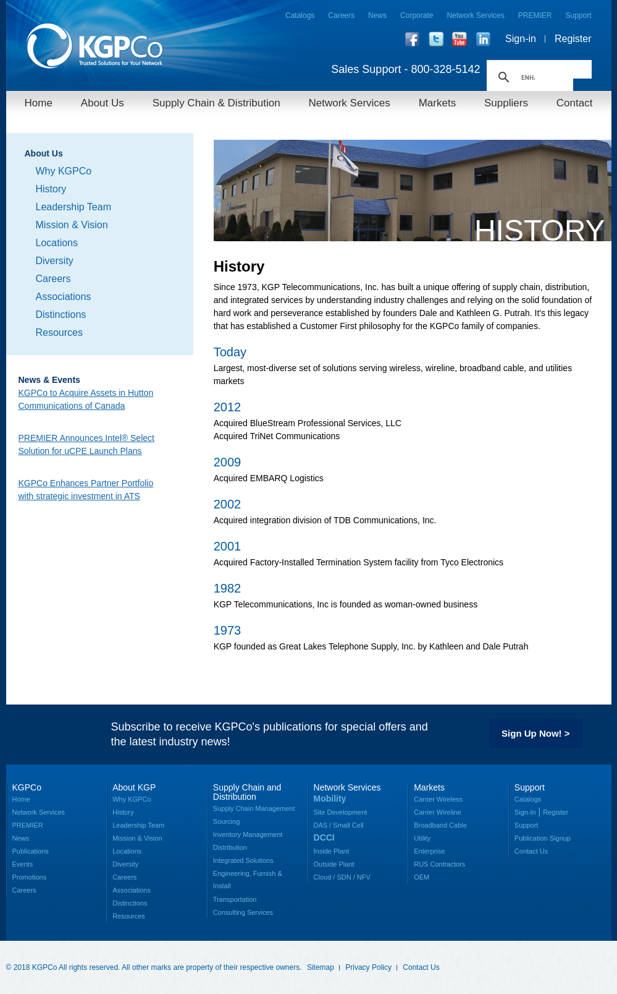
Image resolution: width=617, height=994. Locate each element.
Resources (59, 332)
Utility (422, 838)
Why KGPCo (64, 171)
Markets (437, 103)
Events (22, 864)
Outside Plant (334, 864)
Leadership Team (73, 207)
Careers (341, 15)
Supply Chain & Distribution (216, 103)
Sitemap (320, 967)
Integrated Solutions (243, 860)
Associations (63, 296)
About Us (102, 103)
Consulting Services (243, 912)
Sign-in (520, 38)
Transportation (235, 899)
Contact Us (531, 851)
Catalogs (299, 15)
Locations (57, 243)
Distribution (230, 847)
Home (38, 103)
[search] (528, 77)
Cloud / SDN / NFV (342, 877)
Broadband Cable (440, 825)
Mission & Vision (72, 225)
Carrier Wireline (437, 812)
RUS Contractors (439, 864)
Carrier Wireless (438, 799)
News (377, 15)
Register (573, 38)
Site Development (340, 812)
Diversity (54, 260)
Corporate (416, 15)
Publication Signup (542, 838)
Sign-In (525, 812)
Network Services (475, 15)
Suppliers (506, 103)
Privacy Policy (368, 967)
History (51, 189)
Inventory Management (248, 834)
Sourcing (226, 821)
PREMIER (535, 15)
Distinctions (61, 314)
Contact (574, 103)
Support (578, 15)
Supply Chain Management (254, 808)
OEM (421, 877)
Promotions (29, 877)
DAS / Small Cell (339, 825)
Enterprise (429, 851)
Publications (30, 851)
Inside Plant (331, 851)
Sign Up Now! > (535, 733)
